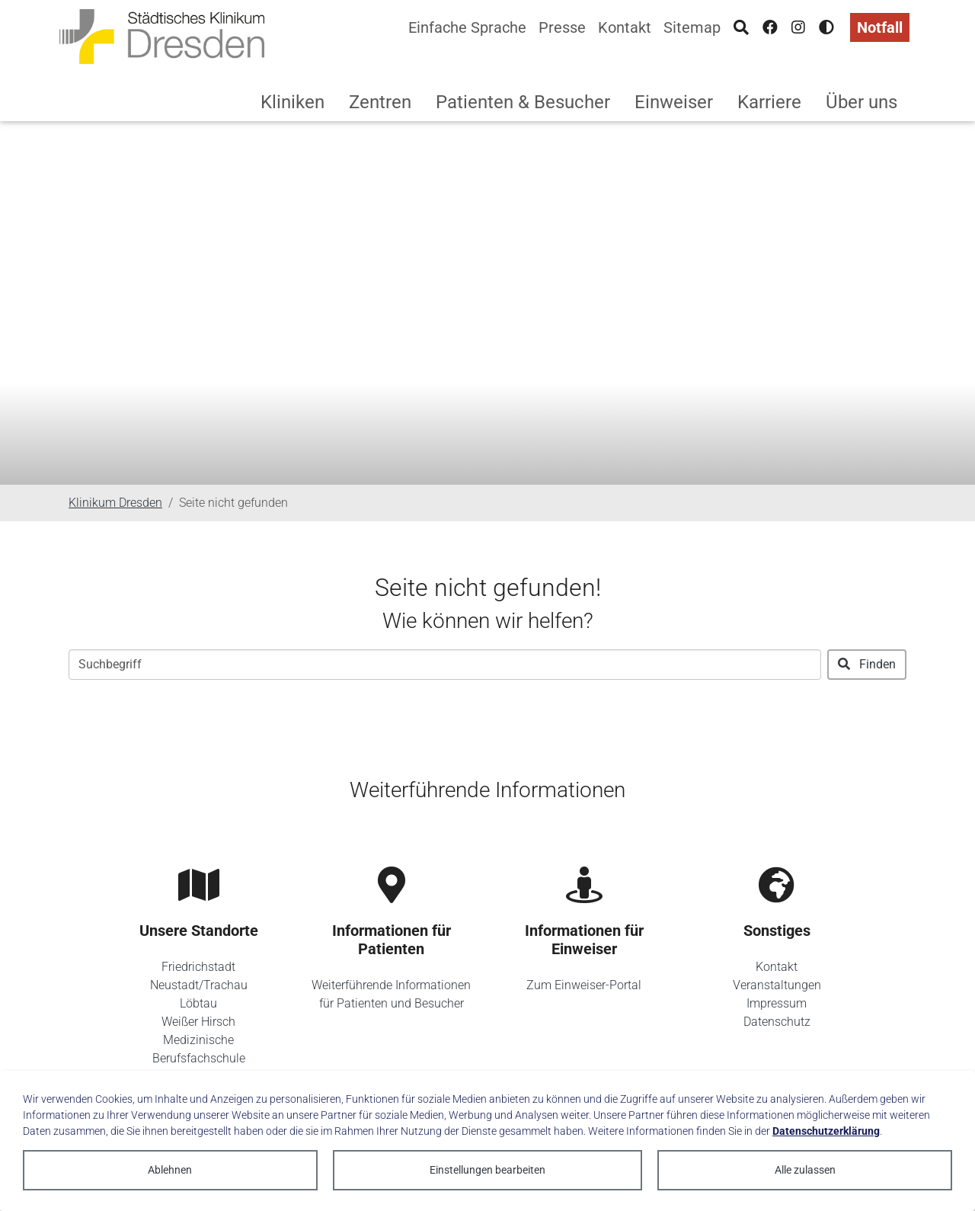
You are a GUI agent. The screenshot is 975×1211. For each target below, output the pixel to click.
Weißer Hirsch (198, 1021)
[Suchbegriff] (445, 664)
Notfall (880, 27)
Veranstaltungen (777, 985)
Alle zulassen (805, 1170)
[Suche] (741, 27)
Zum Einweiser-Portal (583, 985)
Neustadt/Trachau (199, 985)
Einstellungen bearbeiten (487, 1170)
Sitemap (692, 27)
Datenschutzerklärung (826, 1131)
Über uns (861, 102)
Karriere (769, 102)
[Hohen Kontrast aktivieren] (826, 27)
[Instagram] (798, 27)
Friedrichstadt (198, 967)
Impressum (776, 1003)
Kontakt (624, 27)
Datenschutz (776, 1021)
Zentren (380, 102)
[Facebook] (770, 27)
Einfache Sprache (467, 27)
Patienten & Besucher (523, 102)
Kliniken (292, 102)
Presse (562, 27)
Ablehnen (170, 1170)
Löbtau (198, 1003)
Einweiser (674, 102)
